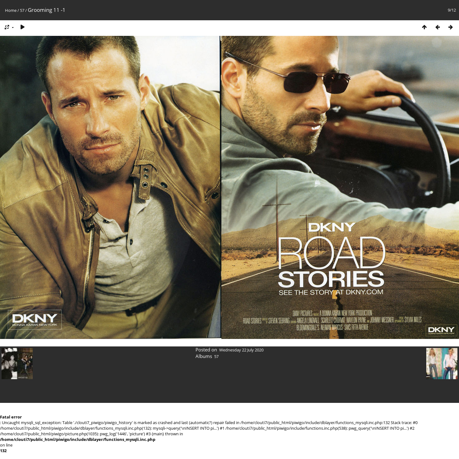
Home (11, 10)
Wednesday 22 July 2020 (241, 350)
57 (22, 10)
